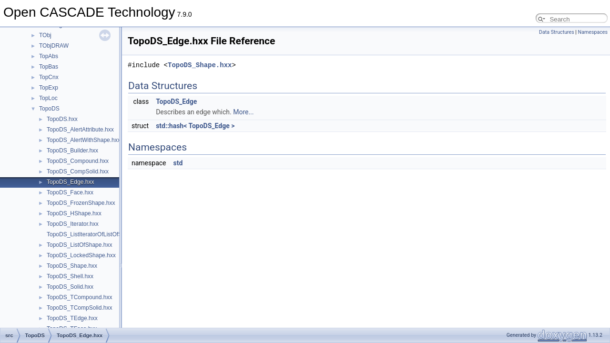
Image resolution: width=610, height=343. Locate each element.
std (178, 163)
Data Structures (556, 32)
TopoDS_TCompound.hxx (79, 297)
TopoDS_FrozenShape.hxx (81, 203)
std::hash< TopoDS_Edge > (195, 126)
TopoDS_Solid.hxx (70, 286)
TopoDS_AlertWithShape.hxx (84, 140)
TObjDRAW (54, 45)
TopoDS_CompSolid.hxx (78, 171)
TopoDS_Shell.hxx (70, 276)
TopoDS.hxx (62, 119)
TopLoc (48, 98)
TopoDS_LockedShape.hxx (81, 255)
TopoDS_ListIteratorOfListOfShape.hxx (96, 234)
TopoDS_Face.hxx (70, 192)
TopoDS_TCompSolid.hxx (79, 307)
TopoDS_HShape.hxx (74, 213)
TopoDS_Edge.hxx (70, 182)
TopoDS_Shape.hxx (72, 265)
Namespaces (593, 32)
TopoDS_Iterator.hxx (73, 224)
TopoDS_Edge (176, 101)
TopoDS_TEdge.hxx (72, 318)
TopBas (48, 66)
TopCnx (49, 77)
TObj (45, 35)
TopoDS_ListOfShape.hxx (79, 245)
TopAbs (48, 56)
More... (243, 112)
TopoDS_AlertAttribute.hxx (80, 129)
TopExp (48, 87)
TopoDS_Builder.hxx (72, 150)
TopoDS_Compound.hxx (78, 161)
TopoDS (49, 108)
